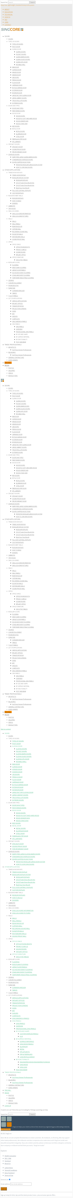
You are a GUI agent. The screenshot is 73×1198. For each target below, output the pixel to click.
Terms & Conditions (11, 1170)
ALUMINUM (24, 1047)
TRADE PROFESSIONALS (13, 1072)
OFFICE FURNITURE (19, 954)
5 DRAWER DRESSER (19, 987)
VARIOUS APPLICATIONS (20, 998)
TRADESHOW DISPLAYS (15, 869)
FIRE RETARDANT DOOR (20, 849)
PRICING (8, 1090)
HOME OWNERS (13, 1088)
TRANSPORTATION (18, 1003)
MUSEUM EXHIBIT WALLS (15, 892)
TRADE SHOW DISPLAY (19, 872)
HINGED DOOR (17, 769)
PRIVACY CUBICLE (22, 946)
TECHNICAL (9, 14)
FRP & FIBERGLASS (26, 1054)
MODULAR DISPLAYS (23, 877)
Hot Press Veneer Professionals (22, 1077)
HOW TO (7, 17)
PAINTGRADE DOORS (19, 808)
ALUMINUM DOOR (22, 831)
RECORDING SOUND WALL (21, 928)
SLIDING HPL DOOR (22, 759)
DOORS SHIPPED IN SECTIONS (22, 859)
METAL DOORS (21, 828)
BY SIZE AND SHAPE (22, 1031)
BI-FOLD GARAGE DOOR (20, 785)
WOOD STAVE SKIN (22, 821)
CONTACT (8, 25)
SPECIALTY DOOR (18, 844)
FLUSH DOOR (16, 780)
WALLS (10, 916)
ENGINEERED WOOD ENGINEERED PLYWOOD (35, 1062)
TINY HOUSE (12, 905)
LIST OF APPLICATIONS (15, 995)
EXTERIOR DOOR (17, 787)
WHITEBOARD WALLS (19, 934)
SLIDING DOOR (17, 746)
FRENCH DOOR (17, 777)
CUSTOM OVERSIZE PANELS (29, 1034)
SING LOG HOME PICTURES (21, 913)
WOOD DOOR (16, 810)
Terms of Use (9, 1175)
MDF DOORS (16, 823)
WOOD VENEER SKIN (23, 818)
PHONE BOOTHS (13, 982)
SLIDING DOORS (21, 749)
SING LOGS (23, 1067)
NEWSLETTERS (13, 1103)
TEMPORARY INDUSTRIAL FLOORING (24, 975)
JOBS (6, 22)
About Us (8, 1163)
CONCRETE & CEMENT (15, 980)
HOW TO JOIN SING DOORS (25, 864)
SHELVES (15, 1013)
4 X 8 (21, 1036)
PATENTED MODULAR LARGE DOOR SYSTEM (30, 862)
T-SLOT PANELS (13, 993)
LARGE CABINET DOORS (20, 795)
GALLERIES (11, 1098)
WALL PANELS (16, 921)
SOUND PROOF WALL (19, 936)
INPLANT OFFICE (21, 952)
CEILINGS (11, 977)
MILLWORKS (12, 1080)
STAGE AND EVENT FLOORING (22, 972)
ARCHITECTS (12, 1075)
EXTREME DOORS (18, 800)
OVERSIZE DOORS (13, 851)
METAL (22, 1049)
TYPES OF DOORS (13, 738)
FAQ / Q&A (8, 1158)
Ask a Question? (10, 1173)
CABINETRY (11, 903)
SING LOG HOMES (13, 908)
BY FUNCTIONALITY (22, 1059)
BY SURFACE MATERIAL (23, 1039)
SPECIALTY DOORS (14, 841)
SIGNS (14, 1008)
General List (4, 1180)
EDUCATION (9, 12)
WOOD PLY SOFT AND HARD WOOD (27, 815)
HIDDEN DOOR (17, 772)
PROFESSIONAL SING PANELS (26, 1029)
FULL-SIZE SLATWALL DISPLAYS (22, 887)
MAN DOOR (16, 764)
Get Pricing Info (6, 1129)
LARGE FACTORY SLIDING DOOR (22, 792)
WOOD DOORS (21, 813)
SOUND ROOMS (21, 949)
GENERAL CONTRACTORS (16, 1085)
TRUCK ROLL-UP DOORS (20, 797)
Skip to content (6, 729)
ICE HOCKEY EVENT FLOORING (22, 970)
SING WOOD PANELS (26, 1044)
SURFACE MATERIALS (27, 1041)
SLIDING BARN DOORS (23, 754)
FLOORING (15, 962)
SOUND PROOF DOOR (19, 846)
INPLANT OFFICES (18, 1000)
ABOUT (7, 9)
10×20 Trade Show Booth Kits (25, 882)
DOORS (7, 733)
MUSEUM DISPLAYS (18, 895)
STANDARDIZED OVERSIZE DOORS (23, 857)
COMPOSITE (16, 1016)
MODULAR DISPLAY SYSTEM (21, 875)
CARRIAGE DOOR (17, 782)
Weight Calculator (10, 1156)
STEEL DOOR (20, 833)
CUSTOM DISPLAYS (18, 890)
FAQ (6, 20)
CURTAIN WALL (17, 926)
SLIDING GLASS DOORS (23, 756)
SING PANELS (16, 1021)
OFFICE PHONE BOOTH (24, 944)
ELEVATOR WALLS (18, 931)
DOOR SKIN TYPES (14, 803)
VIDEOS (10, 1100)
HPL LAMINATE (17, 839)
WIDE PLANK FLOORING (20, 964)
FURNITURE (11, 985)
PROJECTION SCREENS (20, 1005)
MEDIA (7, 1093)
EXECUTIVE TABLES (22, 957)
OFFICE (10, 939)
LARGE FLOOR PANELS (19, 967)
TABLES (14, 990)
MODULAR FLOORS (14, 959)
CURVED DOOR (17, 767)
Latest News (9, 1168)
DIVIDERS (15, 900)
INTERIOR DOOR (17, 790)
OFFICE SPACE (17, 941)
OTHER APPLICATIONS (12, 867)
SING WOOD (24, 1065)
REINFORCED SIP (18, 923)
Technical (8, 1161)
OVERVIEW (19, 1026)
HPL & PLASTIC (25, 1052)
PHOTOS (11, 1095)
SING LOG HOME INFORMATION (22, 910)
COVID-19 (8, 1106)
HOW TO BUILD (17, 898)
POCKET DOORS (21, 751)
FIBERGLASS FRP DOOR (20, 836)
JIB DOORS (16, 774)
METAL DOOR (16, 826)
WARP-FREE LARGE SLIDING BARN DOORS (26, 854)
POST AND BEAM (21, 1070)
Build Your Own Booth (23, 885)
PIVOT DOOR (16, 744)
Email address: (5, 1184)
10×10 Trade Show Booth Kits (25, 880)
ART (13, 1011)
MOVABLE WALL (21, 762)
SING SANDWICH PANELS (20, 1018)
